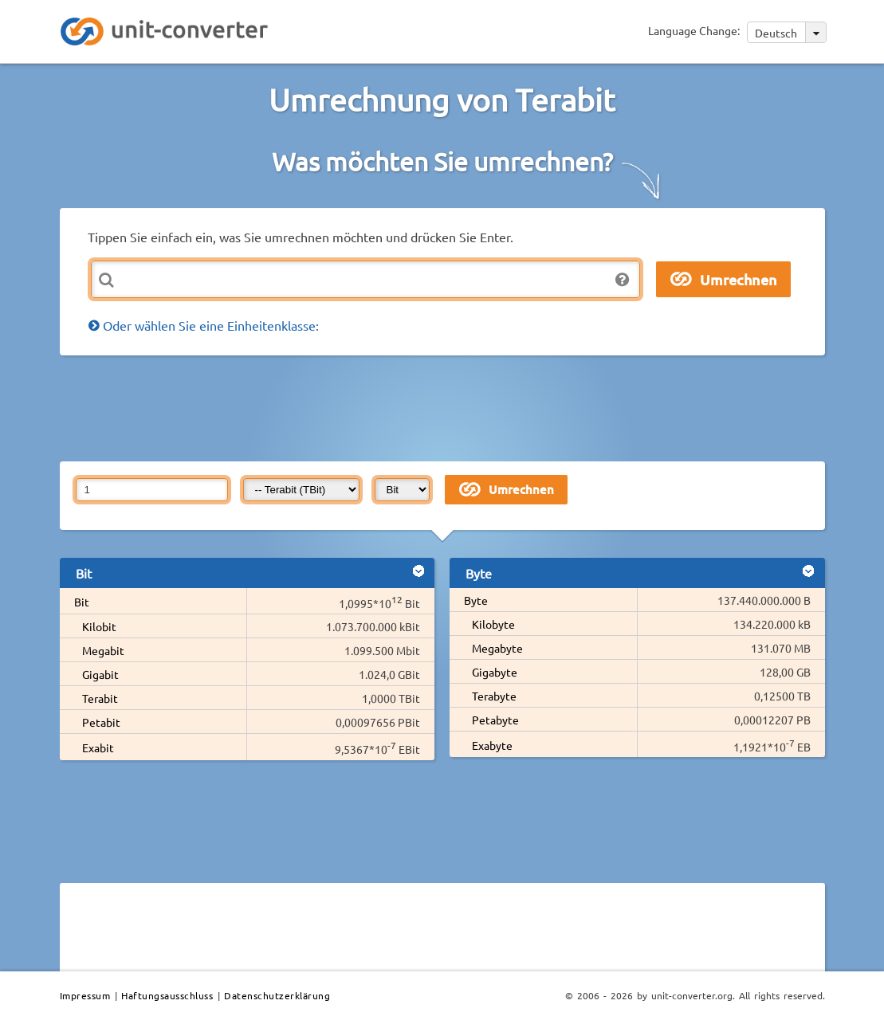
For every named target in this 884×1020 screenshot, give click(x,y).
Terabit (100, 698)
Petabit (101, 722)
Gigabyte (494, 672)
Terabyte (494, 695)
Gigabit (100, 674)
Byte (476, 600)
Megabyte (497, 648)
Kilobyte (493, 624)
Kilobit (99, 626)
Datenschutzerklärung (277, 995)
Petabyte (495, 719)
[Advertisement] (446, 407)
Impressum (85, 995)
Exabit (98, 747)
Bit (81, 601)
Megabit (103, 650)
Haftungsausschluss (167, 995)
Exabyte (492, 745)
